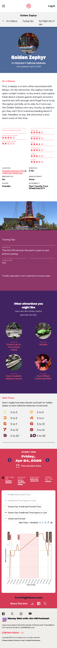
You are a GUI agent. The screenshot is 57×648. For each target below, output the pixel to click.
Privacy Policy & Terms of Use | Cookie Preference (21, 640)
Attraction (19, 63)
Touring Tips (27, 21)
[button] (53, 21)
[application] (28, 555)
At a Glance (11, 21)
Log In (51, 5)
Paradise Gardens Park (13, 171)
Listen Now (13, 633)
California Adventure (36, 63)
